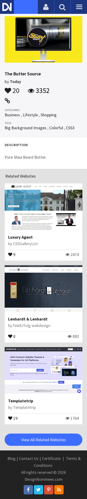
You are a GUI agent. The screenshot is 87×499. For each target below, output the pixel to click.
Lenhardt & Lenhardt (28, 319)
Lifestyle (30, 114)
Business (12, 114)
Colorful (56, 127)
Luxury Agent (20, 237)
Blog (11, 458)
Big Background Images (25, 127)
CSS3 (70, 127)
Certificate (51, 458)
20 (12, 88)
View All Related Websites (43, 439)
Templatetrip (20, 401)
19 (12, 418)
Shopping (49, 114)
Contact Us (29, 458)
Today (15, 81)
